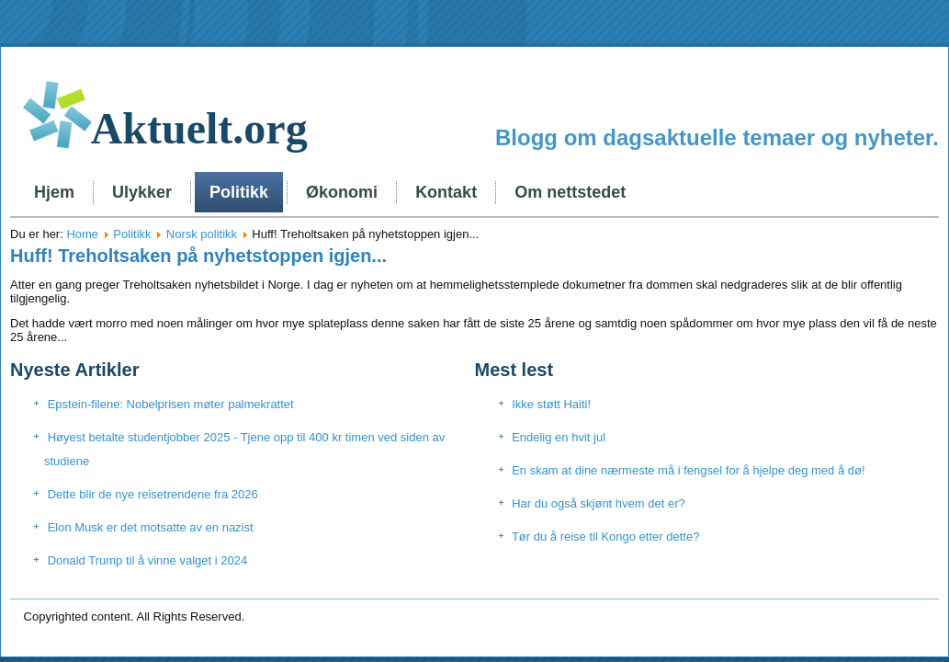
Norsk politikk (201, 234)
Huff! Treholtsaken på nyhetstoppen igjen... (198, 255)
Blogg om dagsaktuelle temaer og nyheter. (717, 137)
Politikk (238, 192)
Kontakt (446, 192)
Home (82, 234)
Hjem (54, 192)
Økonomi (342, 192)
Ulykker (142, 192)
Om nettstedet (570, 192)
